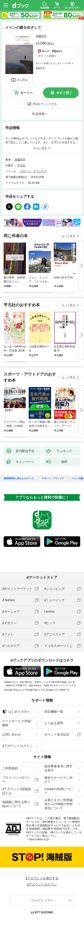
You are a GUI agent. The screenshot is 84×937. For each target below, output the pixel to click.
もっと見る (68, 236)
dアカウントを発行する (42, 878)
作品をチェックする (45, 104)
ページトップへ (42, 900)
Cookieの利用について (58, 791)
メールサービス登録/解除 (16, 723)
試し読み (22, 79)
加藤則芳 (41, 36)
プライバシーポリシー (16, 779)
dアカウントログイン (17, 746)
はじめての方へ (16, 711)
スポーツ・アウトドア (33, 171)
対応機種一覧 (53, 711)
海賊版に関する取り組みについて (16, 804)
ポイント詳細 (46, 55)
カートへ (26, 93)
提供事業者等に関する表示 (58, 768)
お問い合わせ (11, 734)
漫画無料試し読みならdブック (19, 478)
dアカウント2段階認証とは (16, 791)
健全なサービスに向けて (58, 779)
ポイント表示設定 (56, 734)
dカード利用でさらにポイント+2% (53, 63)
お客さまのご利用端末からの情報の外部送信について (58, 804)
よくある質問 (53, 723)
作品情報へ (40, 114)
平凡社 (21, 165)
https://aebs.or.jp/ (39, 839)
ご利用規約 (10, 768)
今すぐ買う (64, 93)
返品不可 (40, 68)
